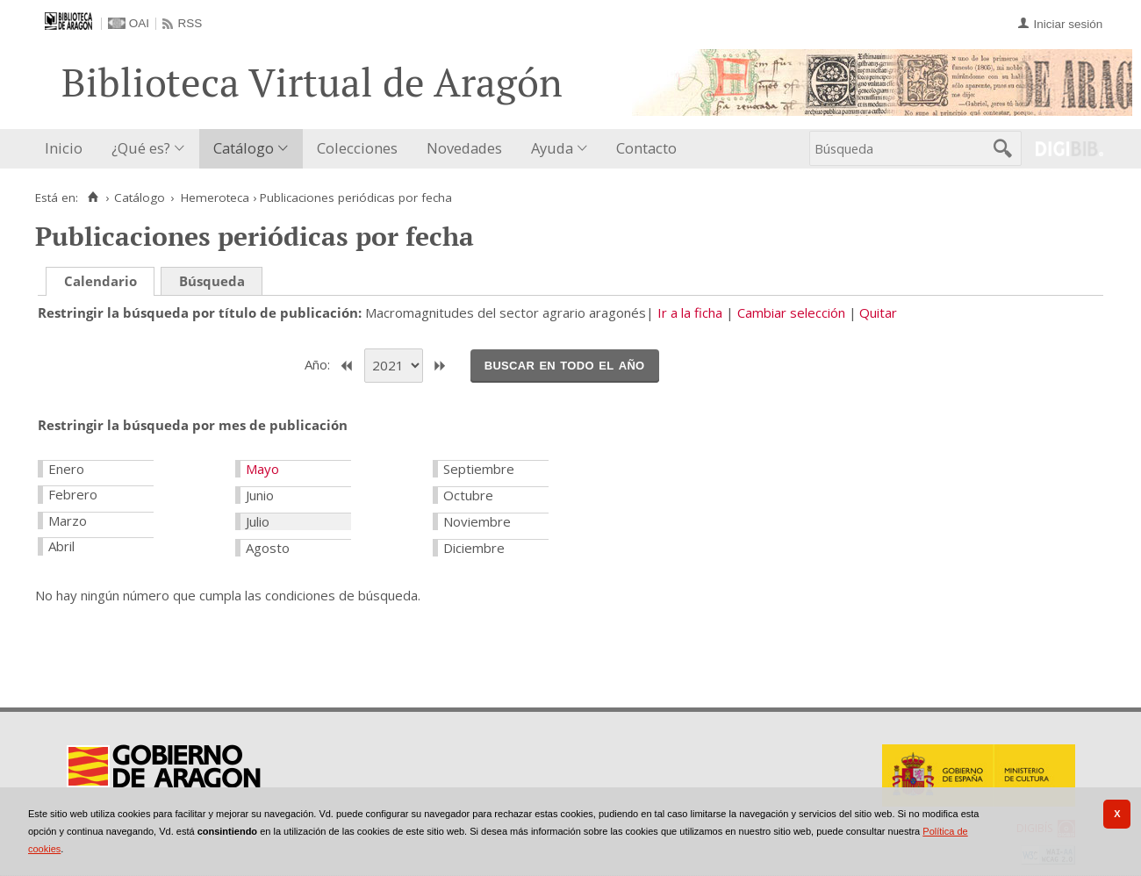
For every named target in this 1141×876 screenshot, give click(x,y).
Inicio (64, 148)
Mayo (262, 468)
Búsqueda (212, 281)
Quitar (878, 312)
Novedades (464, 148)
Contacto (646, 148)
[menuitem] (67, 149)
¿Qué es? (140, 148)
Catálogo (243, 148)
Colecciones (357, 148)
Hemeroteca (215, 197)
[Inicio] (92, 197)
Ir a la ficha (689, 312)
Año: (319, 364)
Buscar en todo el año (564, 364)
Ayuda (552, 148)
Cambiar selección (791, 312)
